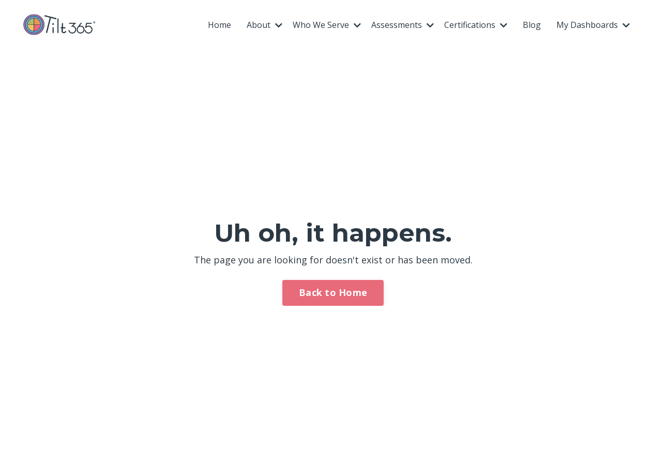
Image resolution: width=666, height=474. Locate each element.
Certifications (475, 25)
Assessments (402, 25)
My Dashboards (593, 25)
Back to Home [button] (333, 292)
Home (219, 25)
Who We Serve (327, 25)
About (264, 25)
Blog (532, 25)
